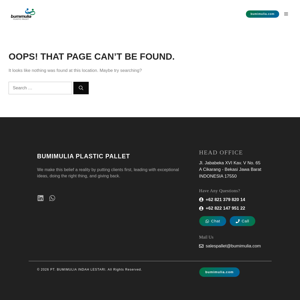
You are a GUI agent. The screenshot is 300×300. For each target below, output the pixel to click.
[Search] (81, 88)
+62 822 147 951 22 (225, 208)
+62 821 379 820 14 (225, 199)
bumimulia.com (263, 13)
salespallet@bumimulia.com (233, 245)
